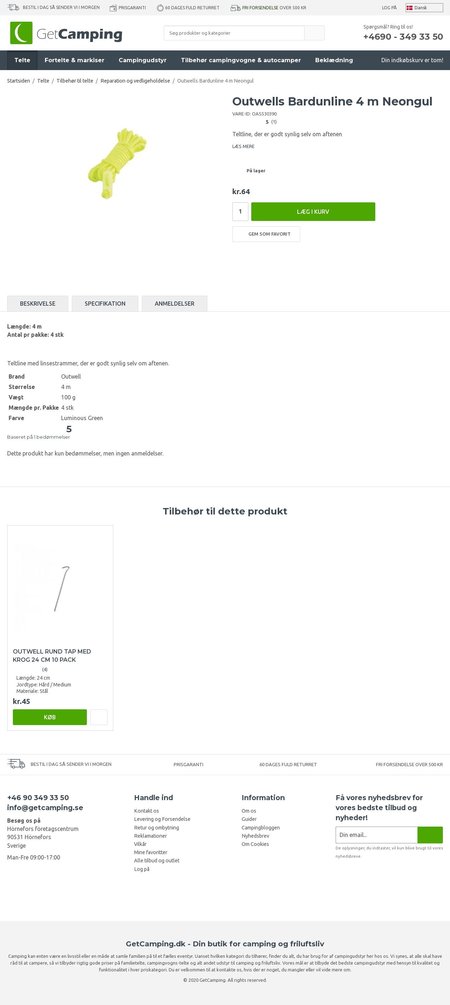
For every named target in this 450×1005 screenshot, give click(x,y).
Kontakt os (146, 811)
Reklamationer (150, 836)
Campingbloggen (261, 828)
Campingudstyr (143, 60)
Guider (249, 819)
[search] (314, 33)
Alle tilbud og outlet (156, 860)
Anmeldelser (174, 303)
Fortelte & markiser (74, 60)
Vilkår (140, 844)
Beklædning (334, 60)
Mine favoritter (150, 852)
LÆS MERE (243, 146)
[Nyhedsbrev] (430, 835)
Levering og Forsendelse (162, 819)
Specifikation (105, 303)
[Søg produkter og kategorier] (234, 33)
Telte (22, 60)
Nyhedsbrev (255, 836)
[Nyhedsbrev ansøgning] (376, 835)
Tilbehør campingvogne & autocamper (241, 60)
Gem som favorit (266, 234)
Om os (249, 811)
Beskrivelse (37, 303)
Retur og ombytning (156, 828)
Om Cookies (255, 844)
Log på (389, 7)
